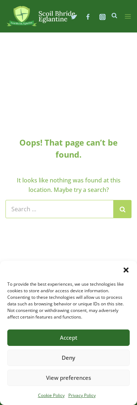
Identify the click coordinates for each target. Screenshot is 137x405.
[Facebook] (88, 17)
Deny (68, 357)
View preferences (68, 377)
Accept (68, 337)
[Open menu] (128, 16)
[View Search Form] (114, 16)
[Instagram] (102, 17)
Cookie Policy (51, 395)
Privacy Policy (82, 395)
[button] (126, 270)
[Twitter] (74, 17)
